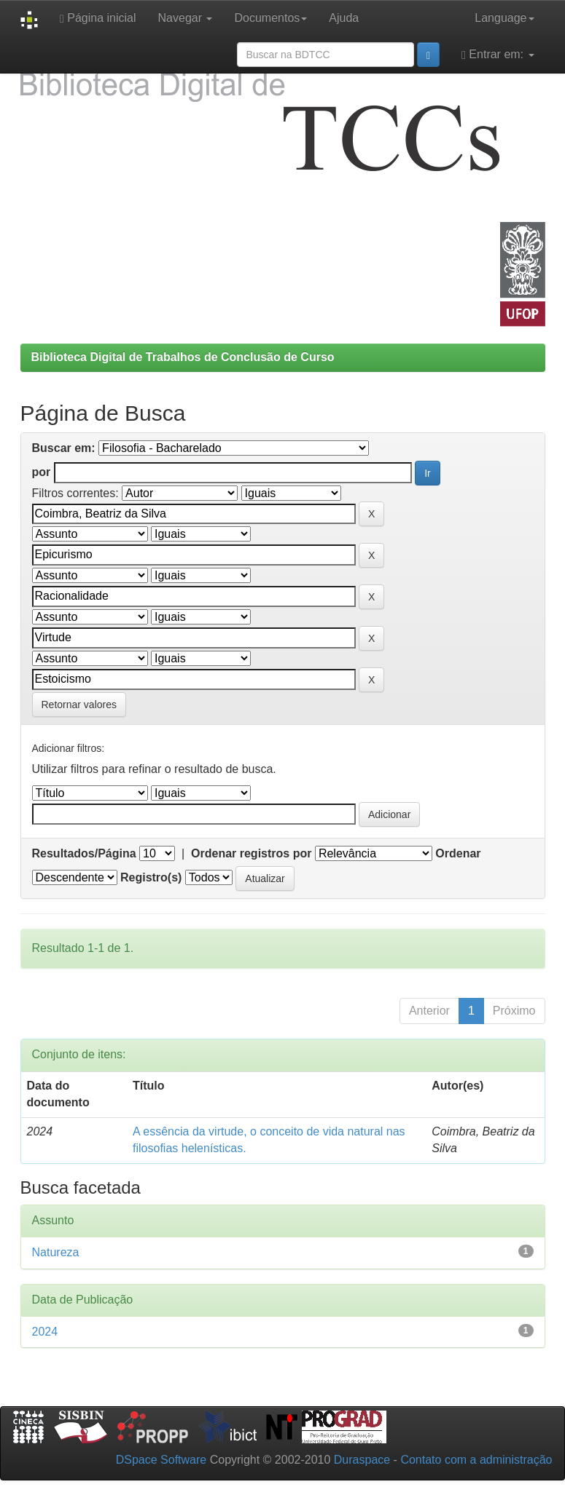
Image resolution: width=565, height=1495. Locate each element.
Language (504, 18)
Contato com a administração (476, 1460)
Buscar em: (64, 448)
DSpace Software (161, 1460)
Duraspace (362, 1460)
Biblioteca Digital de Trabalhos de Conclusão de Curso (183, 357)
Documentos (270, 18)
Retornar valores (79, 704)
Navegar (185, 18)
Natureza (55, 1252)
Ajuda (344, 18)
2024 (45, 1331)
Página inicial (98, 18)
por (41, 472)
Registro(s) (151, 877)
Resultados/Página (84, 853)
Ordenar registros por (251, 853)
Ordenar (457, 853)
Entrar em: (497, 54)
